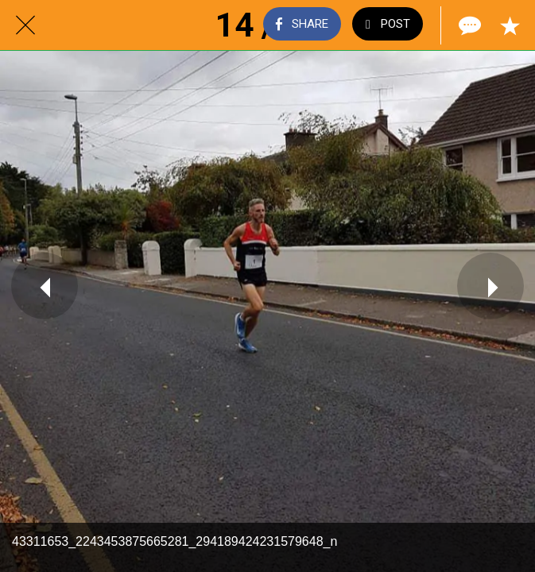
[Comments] (468, 25)
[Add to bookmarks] (509, 25)
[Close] (25, 25)
